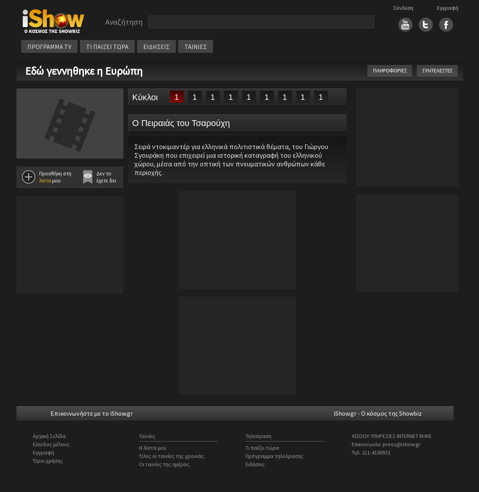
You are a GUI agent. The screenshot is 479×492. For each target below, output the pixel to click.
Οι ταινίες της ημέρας (164, 464)
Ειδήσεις (255, 464)
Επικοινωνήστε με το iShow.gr (92, 413)
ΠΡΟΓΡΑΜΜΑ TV (49, 46)
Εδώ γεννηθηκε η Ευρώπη (84, 71)
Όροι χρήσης (48, 460)
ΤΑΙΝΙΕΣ (195, 46)
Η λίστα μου (152, 447)
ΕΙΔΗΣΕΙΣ (156, 46)
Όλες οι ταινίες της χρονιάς (171, 456)
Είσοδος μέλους (51, 444)
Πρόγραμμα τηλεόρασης (275, 456)
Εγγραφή (447, 7)
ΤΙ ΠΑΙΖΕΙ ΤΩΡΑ (107, 46)
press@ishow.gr (402, 444)
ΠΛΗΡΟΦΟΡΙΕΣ (390, 70)
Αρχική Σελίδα (49, 436)
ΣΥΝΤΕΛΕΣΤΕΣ (437, 70)
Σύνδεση (403, 7)
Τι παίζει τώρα (262, 447)
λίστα (45, 180)
